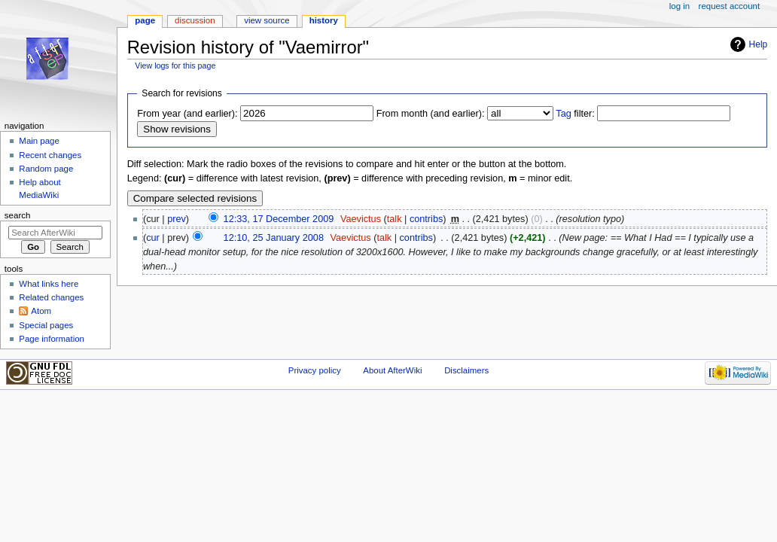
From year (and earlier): (187, 113)
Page (145, 20)
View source (266, 20)
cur (153, 238)
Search (18, 215)
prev (176, 219)
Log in (679, 6)
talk (394, 219)
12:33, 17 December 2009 (279, 219)
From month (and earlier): (430, 113)
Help (758, 44)
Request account (729, 6)
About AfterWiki (392, 370)
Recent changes (50, 155)
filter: (575, 113)
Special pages (46, 325)
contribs (426, 219)
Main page (39, 140)
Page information (51, 338)
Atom (41, 310)
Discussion (195, 20)
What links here (48, 283)
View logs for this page (175, 65)
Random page (46, 168)
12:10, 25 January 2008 (274, 238)
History (323, 20)
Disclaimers (466, 370)
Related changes (51, 297)
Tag (563, 113)
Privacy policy (314, 370)
